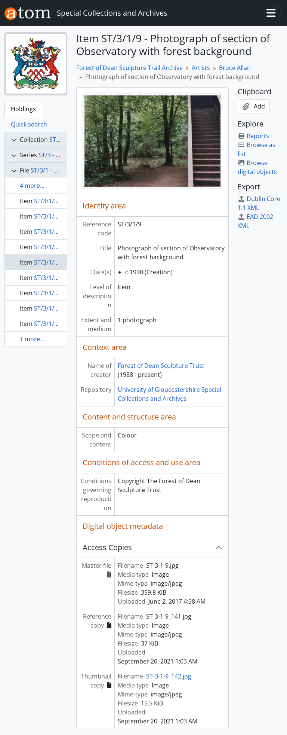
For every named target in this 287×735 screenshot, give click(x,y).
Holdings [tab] (23, 109)
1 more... (32, 339)
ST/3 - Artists (56, 155)
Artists (201, 68)
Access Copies (107, 547)
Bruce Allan (235, 68)
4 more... (32, 186)
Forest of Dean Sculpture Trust (161, 366)
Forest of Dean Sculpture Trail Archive (129, 68)
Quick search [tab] (29, 124)
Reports (253, 136)
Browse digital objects (257, 167)
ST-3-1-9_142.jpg (168, 676)
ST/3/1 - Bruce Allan (58, 170)
